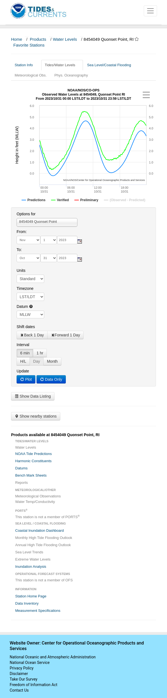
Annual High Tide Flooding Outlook (43, 545)
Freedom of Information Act (33, 684)
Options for (26, 214)
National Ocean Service (30, 662)
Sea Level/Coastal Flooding (111, 65)
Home (16, 39)
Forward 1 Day (65, 335)
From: (22, 231)
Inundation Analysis (30, 566)
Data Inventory (27, 603)
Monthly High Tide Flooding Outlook (43, 538)
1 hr (39, 353)
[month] (28, 240)
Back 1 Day (32, 335)
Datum (25, 306)
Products (38, 39)
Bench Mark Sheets (30, 475)
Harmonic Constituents (33, 461)
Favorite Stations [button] (31, 45)
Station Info (26, 65)
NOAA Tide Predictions (33, 454)
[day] (48, 240)
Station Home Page (30, 596)
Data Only (51, 379)
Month (52, 361)
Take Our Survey (23, 679)
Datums (21, 468)
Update (23, 371)
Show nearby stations (36, 416)
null (30, 314)
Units (21, 270)
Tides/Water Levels (62, 65)
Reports (21, 482)
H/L (23, 361)
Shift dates (26, 326)
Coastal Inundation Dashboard (39, 530)
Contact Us (19, 690)
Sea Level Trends (29, 552)
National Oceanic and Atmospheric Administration (53, 657)
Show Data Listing (33, 396)
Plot (26, 379)
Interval (23, 344)
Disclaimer (19, 673)
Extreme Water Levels (32, 559)
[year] (67, 240)
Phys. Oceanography (71, 75)
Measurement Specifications (37, 610)
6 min (25, 353)
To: (19, 249)
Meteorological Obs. (31, 75)
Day (36, 361)
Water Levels (65, 39)
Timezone (25, 288)
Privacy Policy (21, 668)
